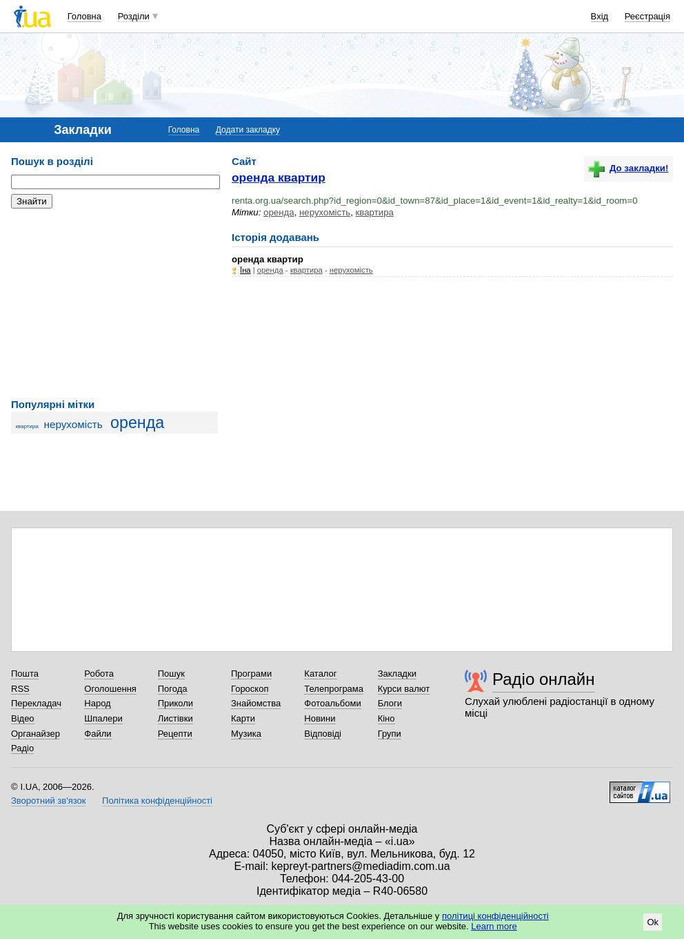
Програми (251, 673)
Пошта (25, 673)
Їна (245, 270)
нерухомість (73, 424)
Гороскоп (249, 689)
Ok (652, 922)
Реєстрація (647, 16)
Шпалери (103, 718)
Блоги (390, 703)
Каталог (320, 673)
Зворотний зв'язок (48, 800)
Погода (173, 689)
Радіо (22, 748)
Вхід (600, 16)
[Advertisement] (114, 303)
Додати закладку (248, 130)
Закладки (397, 673)
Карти (243, 718)
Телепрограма (333, 689)
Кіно (386, 718)
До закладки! (628, 168)
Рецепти (175, 733)
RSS (20, 689)
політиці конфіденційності (495, 916)
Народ (97, 703)
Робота (99, 673)
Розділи (134, 16)
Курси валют (404, 689)
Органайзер (35, 733)
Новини (319, 718)
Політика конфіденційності (157, 800)
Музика (246, 733)
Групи (389, 733)
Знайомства (256, 703)
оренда (137, 423)
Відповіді (322, 733)
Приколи (175, 703)
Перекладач (36, 703)
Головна (84, 16)
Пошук (171, 673)
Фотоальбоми (332, 703)
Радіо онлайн (543, 679)
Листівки (175, 718)
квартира (27, 426)
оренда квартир (278, 177)
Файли (97, 733)
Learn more (493, 926)
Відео (22, 718)
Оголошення (110, 689)
